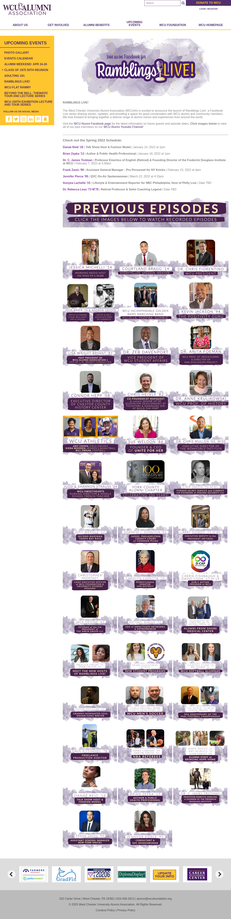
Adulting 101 (14, 75)
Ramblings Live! (17, 81)
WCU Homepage (211, 25)
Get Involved (58, 25)
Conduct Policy (105, 910)
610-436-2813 (125, 898)
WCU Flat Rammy (17, 87)
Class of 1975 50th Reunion (26, 70)
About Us (20, 25)
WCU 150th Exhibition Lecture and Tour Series (28, 103)
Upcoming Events (135, 24)
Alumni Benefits (96, 25)
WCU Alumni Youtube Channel (123, 126)
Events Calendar (18, 58)
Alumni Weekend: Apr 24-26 (25, 64)
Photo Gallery (16, 52)
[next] (219, 874)
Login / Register (208, 9)
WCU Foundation (172, 25)
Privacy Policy (126, 910)
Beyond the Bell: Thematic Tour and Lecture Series (26, 95)
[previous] (12, 874)
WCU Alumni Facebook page (92, 123)
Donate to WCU (208, 2)
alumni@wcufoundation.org (154, 898)
